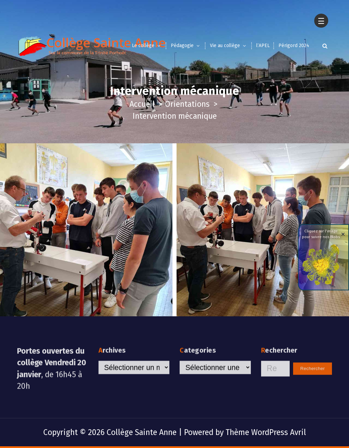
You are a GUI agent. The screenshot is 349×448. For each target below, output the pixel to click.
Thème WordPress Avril (266, 432)
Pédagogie (182, 45)
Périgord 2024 (293, 45)
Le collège (143, 45)
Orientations (187, 104)
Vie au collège (225, 45)
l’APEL (263, 45)
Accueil (142, 104)
